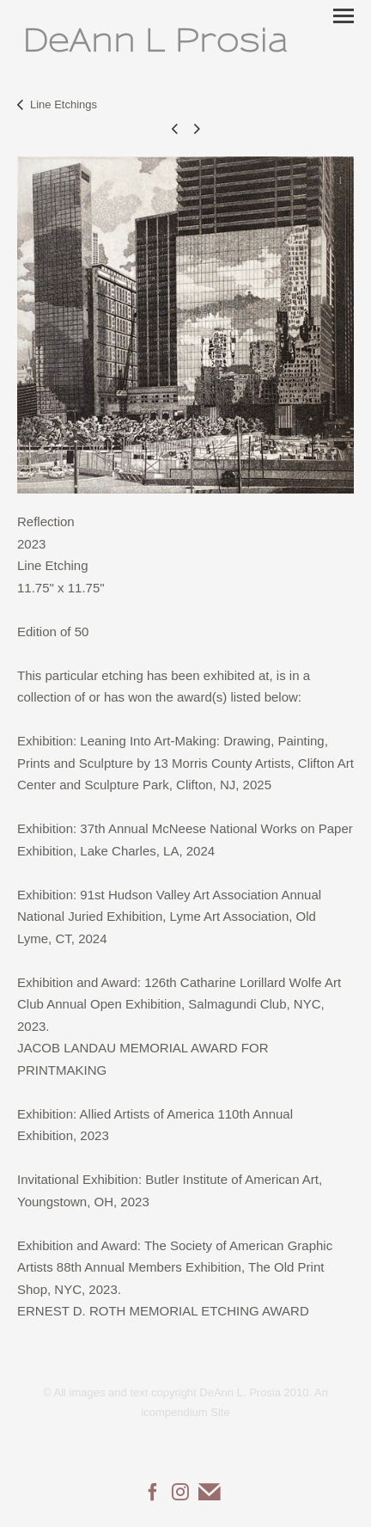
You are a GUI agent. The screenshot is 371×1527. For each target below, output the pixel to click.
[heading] (155, 40)
